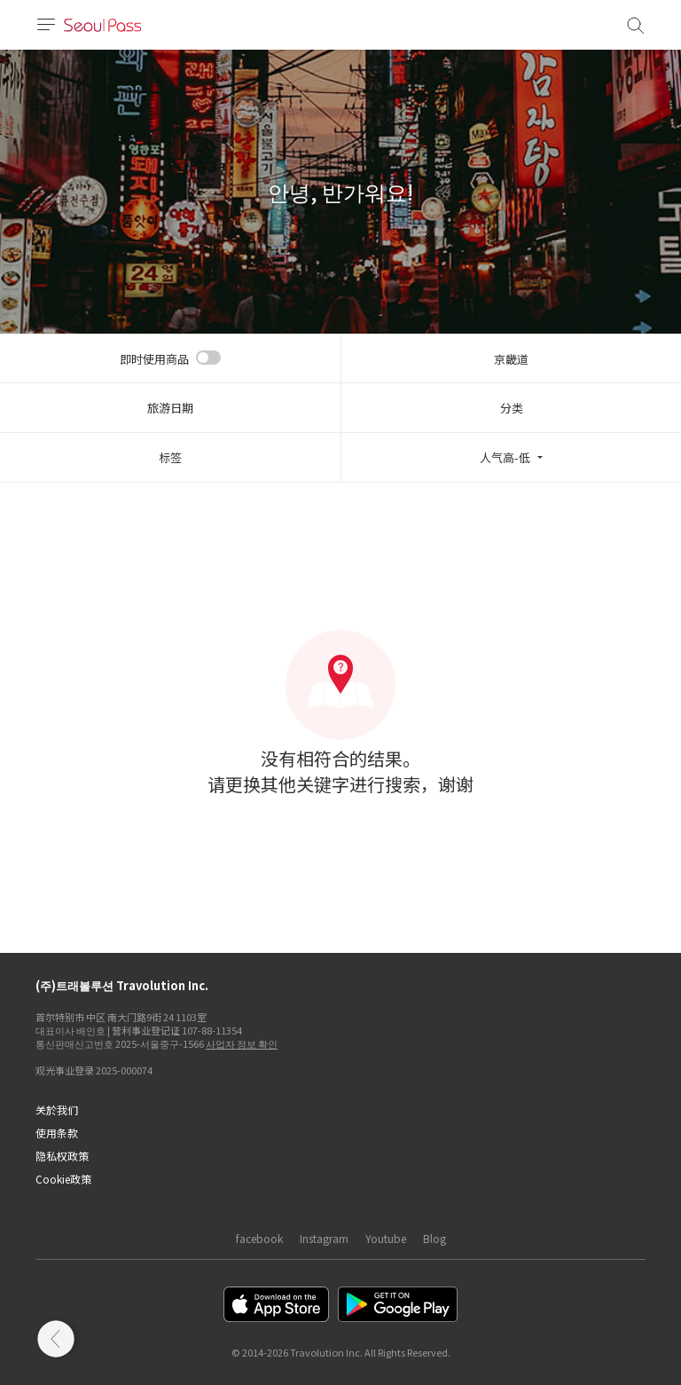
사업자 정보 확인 (242, 1043)
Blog (434, 1238)
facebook (259, 1238)
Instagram (324, 1238)
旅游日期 (170, 407)
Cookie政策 (63, 1178)
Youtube (385, 1238)
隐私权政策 (62, 1155)
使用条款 (56, 1132)
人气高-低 (505, 457)
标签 (170, 457)
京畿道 (511, 358)
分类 (511, 407)
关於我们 (56, 1109)
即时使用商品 (154, 358)
